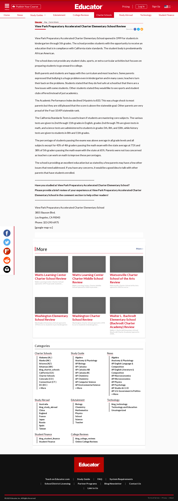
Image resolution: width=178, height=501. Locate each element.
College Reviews (81, 15)
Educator (89, 6)
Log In (141, 6)
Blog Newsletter (111, 483)
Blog (45, 22)
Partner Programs (85, 483)
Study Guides (36, 15)
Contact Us (133, 483)
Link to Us (90, 488)
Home (7, 15)
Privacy (164, 498)
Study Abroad (126, 15)
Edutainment (59, 15)
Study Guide (81, 479)
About (171, 498)
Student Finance (166, 15)
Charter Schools (104, 15)
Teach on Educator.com (57, 479)
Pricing (126, 6)
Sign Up (156, 6)
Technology (145, 15)
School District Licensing (55, 483)
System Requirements (119, 479)
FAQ (97, 479)
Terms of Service (154, 498)
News (20, 15)
